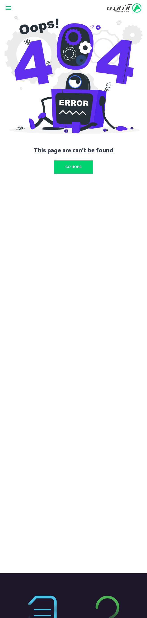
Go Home (73, 167)
